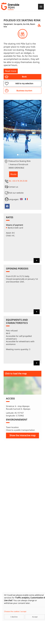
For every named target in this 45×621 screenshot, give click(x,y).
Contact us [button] (13, 187)
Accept (35, 617)
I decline (14, 617)
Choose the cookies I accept (15, 611)
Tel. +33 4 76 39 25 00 (17, 181)
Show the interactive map (22, 435)
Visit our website (16, 192)
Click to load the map (16, 373)
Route (13, 174)
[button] (22, 77)
